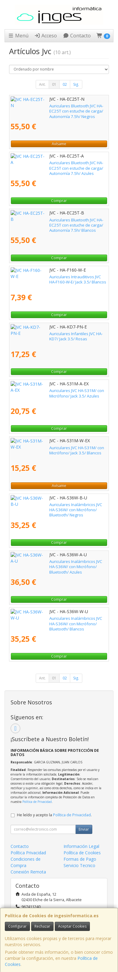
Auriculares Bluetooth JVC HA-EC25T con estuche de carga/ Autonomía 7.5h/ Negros (58, 108)
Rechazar (42, 926)
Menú (18, 35)
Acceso (45, 35)
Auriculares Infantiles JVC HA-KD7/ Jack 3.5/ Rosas (56, 333)
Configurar (17, 926)
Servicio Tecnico (79, 865)
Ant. (42, 84)
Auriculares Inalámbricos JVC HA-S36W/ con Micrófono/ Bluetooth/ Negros (51, 507)
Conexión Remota (28, 872)
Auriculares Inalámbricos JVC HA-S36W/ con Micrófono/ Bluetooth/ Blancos (51, 621)
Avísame (59, 143)
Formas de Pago (80, 859)
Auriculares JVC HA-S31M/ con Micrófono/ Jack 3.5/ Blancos (57, 450)
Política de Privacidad (37, 802)
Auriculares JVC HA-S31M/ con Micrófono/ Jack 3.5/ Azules (57, 393)
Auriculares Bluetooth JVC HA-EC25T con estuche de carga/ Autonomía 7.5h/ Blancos (58, 222)
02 (65, 84)
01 (54, 84)
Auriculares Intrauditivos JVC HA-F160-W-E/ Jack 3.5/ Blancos (58, 279)
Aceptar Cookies (72, 926)
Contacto (77, 35)
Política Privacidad (28, 853)
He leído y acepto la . (54, 815)
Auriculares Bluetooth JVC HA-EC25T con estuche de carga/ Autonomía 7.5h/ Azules (58, 165)
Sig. (76, 84)
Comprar (59, 200)
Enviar (84, 829)
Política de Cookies (82, 853)
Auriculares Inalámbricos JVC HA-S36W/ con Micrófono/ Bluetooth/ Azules (51, 564)
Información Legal (81, 846)
